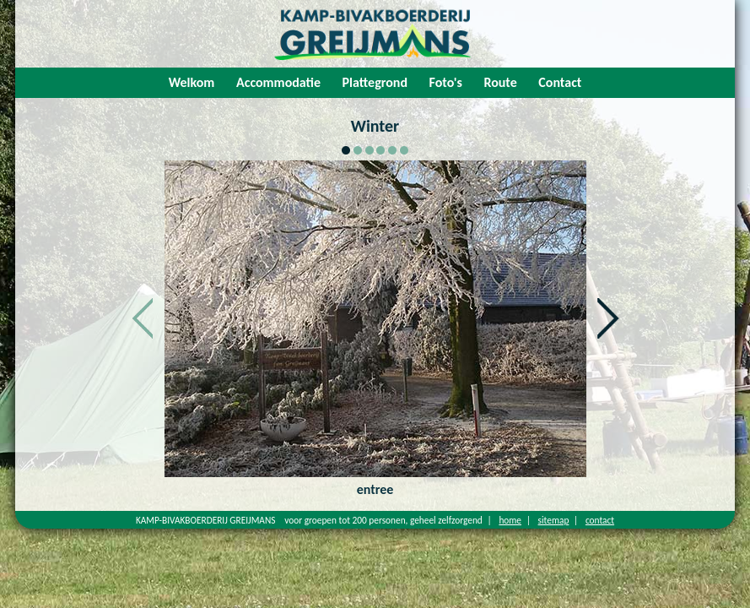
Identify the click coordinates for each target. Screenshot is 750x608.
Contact (559, 82)
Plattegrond (375, 82)
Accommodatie (278, 82)
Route (499, 82)
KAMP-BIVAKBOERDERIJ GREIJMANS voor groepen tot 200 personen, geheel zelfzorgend (309, 520)
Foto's (445, 82)
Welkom (192, 82)
